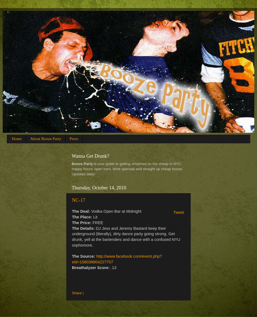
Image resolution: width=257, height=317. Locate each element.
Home (17, 139)
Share (77, 293)
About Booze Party (45, 139)
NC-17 (78, 200)
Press (74, 139)
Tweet (178, 212)
